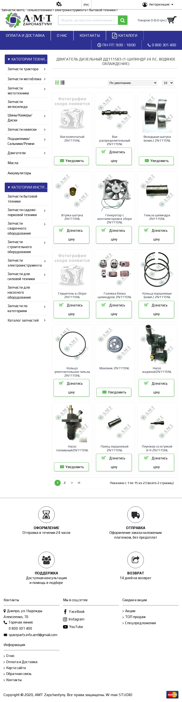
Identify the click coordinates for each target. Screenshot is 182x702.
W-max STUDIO (119, 695)
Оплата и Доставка (20, 662)
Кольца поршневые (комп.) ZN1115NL (157, 295)
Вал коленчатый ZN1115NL (72, 138)
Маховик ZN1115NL (115, 368)
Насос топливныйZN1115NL (72, 448)
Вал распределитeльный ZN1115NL (114, 140)
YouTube (73, 627)
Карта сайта (15, 668)
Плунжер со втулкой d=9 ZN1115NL (157, 448)
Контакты (13, 680)
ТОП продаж (134, 617)
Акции (129, 611)
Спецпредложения (139, 623)
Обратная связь (18, 674)
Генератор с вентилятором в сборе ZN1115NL (114, 218)
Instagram (73, 619)
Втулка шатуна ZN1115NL (72, 217)
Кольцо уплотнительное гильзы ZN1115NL (72, 371)
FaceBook (74, 612)
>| (78, 483)
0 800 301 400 (18, 628)
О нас (9, 656)
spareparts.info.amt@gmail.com (30, 635)
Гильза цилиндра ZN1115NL (157, 217)
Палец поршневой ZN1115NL (114, 448)
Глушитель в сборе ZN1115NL (72, 295)
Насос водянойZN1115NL (157, 370)
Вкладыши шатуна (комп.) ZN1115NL (157, 138)
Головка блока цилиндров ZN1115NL (115, 295)
